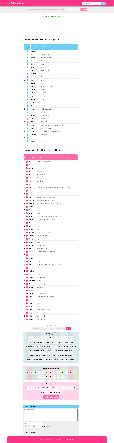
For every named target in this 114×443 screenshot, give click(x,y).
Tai (32, 54)
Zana (30, 264)
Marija (31, 245)
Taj (32, 64)
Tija (30, 184)
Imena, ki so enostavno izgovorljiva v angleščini (60, 359)
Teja (30, 171)
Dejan (32, 109)
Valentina (32, 280)
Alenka (31, 297)
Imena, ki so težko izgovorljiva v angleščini (59, 338)
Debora (31, 319)
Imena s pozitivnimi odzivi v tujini (39, 342)
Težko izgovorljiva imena (34, 359)
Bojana (31, 255)
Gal (32, 138)
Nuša (30, 306)
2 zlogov (56, 388)
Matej (32, 106)
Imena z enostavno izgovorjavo (62, 355)
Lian (32, 77)
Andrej (33, 61)
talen (63, 328)
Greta (30, 210)
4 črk (33, 388)
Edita (30, 316)
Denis (32, 125)
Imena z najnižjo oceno (49, 346)
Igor (32, 86)
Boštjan (33, 73)
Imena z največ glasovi (36, 338)
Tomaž (33, 83)
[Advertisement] (14, 39)
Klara (30, 309)
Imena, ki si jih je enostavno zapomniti (60, 351)
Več (68, 328)
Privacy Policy (70, 439)
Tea (30, 174)
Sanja (30, 313)
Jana (30, 216)
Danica (31, 303)
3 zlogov (63, 388)
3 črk (27, 388)
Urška (31, 258)
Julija (30, 248)
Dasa (30, 274)
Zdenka (31, 219)
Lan (32, 118)
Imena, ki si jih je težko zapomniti (39, 355)
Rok (32, 112)
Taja (30, 300)
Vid (32, 96)
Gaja (30, 213)
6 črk (43, 388)
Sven (32, 70)
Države (58, 328)
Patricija (31, 271)
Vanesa (31, 235)
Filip (32, 93)
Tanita (31, 207)
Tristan (33, 57)
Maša (30, 223)
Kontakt (58, 439)
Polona (31, 277)
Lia (30, 187)
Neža (30, 290)
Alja (30, 190)
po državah (71, 388)
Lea (30, 194)
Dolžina (43, 328)
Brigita (31, 252)
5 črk (38, 388)
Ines (30, 197)
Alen (32, 131)
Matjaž (33, 51)
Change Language (44, 439)
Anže (32, 102)
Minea (31, 168)
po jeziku (44, 392)
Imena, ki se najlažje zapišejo (67, 346)
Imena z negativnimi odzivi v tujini (62, 342)
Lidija (30, 261)
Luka (32, 128)
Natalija (31, 239)
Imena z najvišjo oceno (32, 346)
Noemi (31, 229)
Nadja (31, 242)
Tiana (30, 178)
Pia (30, 181)
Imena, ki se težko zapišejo (37, 351)
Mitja (32, 122)
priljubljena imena (54, 392)
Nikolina (31, 203)
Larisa (31, 268)
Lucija (31, 293)
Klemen (33, 135)
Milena (31, 284)
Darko (33, 99)
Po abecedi (35, 328)
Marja (30, 162)
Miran (32, 80)
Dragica (31, 232)
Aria (30, 226)
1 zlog (49, 388)
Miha (32, 141)
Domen (33, 115)
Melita (31, 287)
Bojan (32, 67)
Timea (31, 165)
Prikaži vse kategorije (51, 397)
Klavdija (31, 200)
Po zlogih (51, 328)
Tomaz (33, 90)
